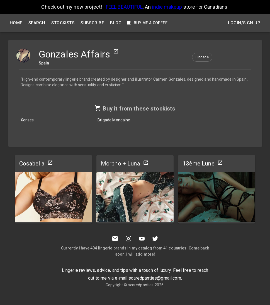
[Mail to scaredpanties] (115, 238)
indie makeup (167, 7)
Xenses (27, 120)
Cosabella (32, 163)
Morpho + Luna (120, 163)
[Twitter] (155, 238)
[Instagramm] (128, 238)
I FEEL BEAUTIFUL (122, 7)
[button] (202, 57)
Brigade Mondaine (114, 120)
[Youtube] (142, 238)
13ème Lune (199, 163)
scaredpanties (141, 285)
